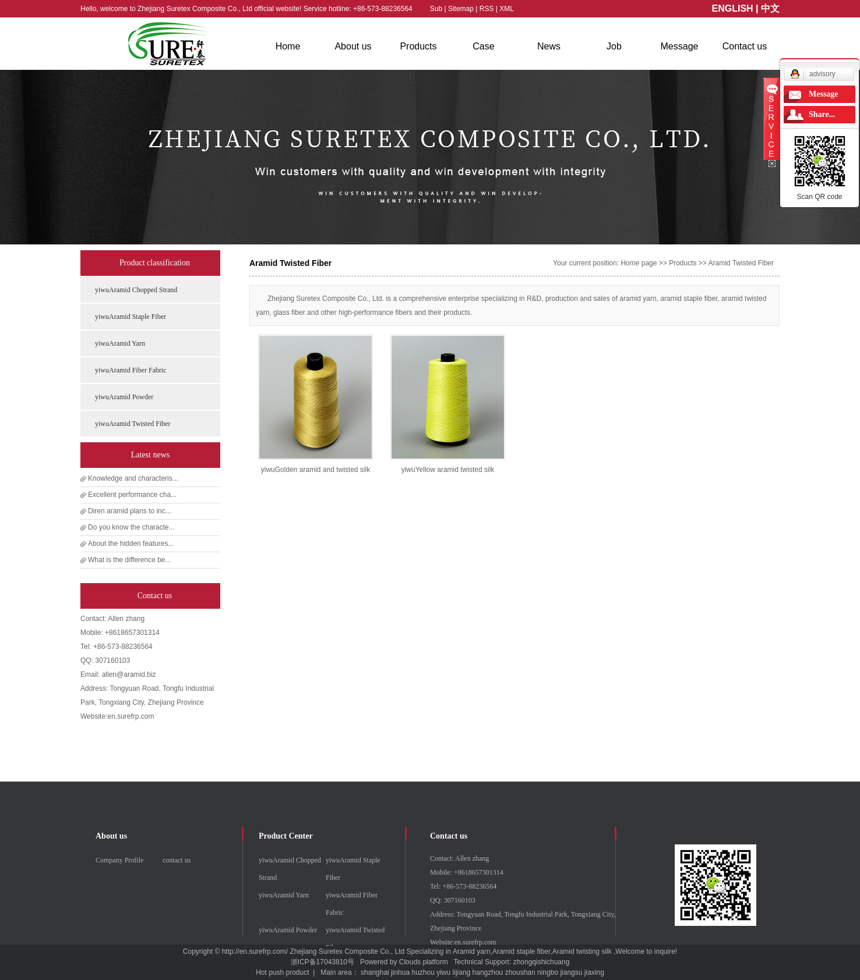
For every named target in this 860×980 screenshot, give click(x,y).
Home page (639, 263)
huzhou (422, 972)
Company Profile (119, 860)
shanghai (375, 972)
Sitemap (461, 9)
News (549, 46)
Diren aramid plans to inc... (129, 511)
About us (352, 46)
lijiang (462, 972)
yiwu (443, 972)
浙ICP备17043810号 (322, 962)
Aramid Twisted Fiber (741, 263)
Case (483, 46)
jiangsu (571, 972)
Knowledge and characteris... (133, 478)
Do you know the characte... (131, 527)
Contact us (744, 46)
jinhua (400, 972)
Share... (822, 114)
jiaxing (594, 972)
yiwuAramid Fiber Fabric (131, 370)
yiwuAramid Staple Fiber (130, 317)
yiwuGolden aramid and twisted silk (315, 470)
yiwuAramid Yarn (120, 343)
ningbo (547, 972)
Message (680, 46)
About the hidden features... (131, 543)
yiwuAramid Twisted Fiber (133, 424)
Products (418, 46)
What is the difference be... (129, 560)
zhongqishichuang (541, 962)
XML (506, 9)
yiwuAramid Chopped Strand (136, 290)
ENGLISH (732, 8)
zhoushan (520, 972)
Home (288, 46)
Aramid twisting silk (582, 951)
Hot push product (282, 972)
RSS (487, 9)
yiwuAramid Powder (124, 397)
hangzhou (488, 972)
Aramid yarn (472, 951)
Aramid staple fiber (521, 951)
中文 (770, 8)
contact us (177, 860)
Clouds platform (423, 962)
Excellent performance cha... (132, 495)
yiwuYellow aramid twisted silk (448, 470)
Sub (436, 9)
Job (614, 46)
